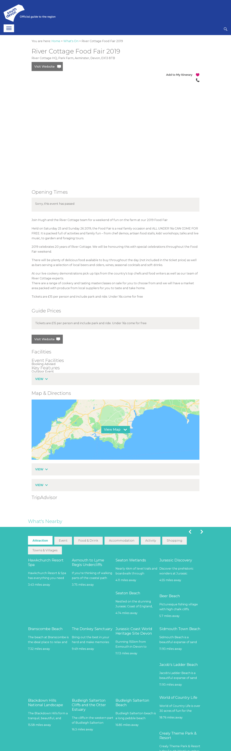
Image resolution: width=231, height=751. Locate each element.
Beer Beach (169, 596)
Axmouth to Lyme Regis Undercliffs (88, 562)
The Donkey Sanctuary (92, 628)
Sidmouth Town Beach (179, 628)
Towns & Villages (44, 550)
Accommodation (121, 540)
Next (202, 532)
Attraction (40, 540)
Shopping (174, 540)
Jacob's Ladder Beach (178, 664)
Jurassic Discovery (175, 560)
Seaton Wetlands (131, 560)
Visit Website (44, 66)
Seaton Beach (128, 593)
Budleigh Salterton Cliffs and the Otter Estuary (89, 704)
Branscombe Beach (45, 628)
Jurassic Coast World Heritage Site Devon (134, 630)
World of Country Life (178, 697)
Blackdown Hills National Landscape (45, 702)
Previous (190, 532)
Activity (150, 540)
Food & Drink (88, 540)
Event (63, 540)
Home (55, 41)
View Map (112, 430)
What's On (71, 41)
